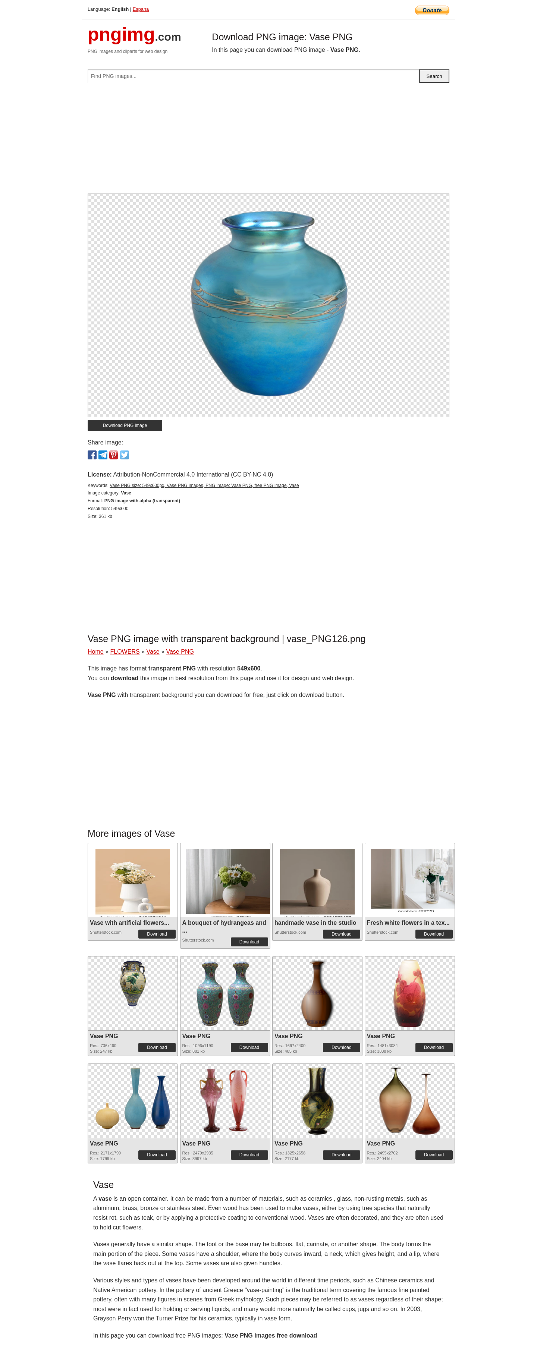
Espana (141, 9)
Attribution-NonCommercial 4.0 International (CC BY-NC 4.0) (193, 474)
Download (157, 934)
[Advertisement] (268, 141)
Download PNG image (125, 425)
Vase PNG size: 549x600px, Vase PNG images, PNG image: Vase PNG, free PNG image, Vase (204, 485)
